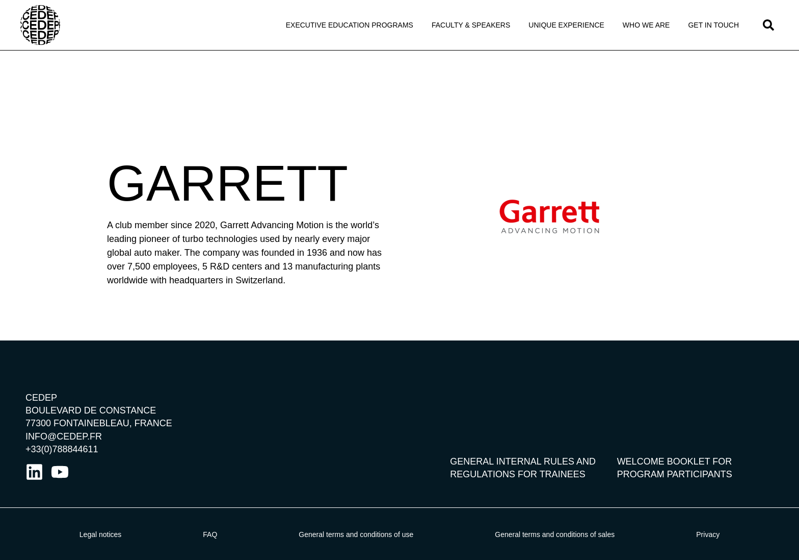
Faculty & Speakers (471, 25)
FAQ (210, 534)
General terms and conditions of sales (555, 534)
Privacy (708, 534)
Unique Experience (566, 25)
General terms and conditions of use (356, 534)
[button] (768, 25)
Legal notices (100, 534)
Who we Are (646, 25)
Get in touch (713, 25)
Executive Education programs (349, 25)
